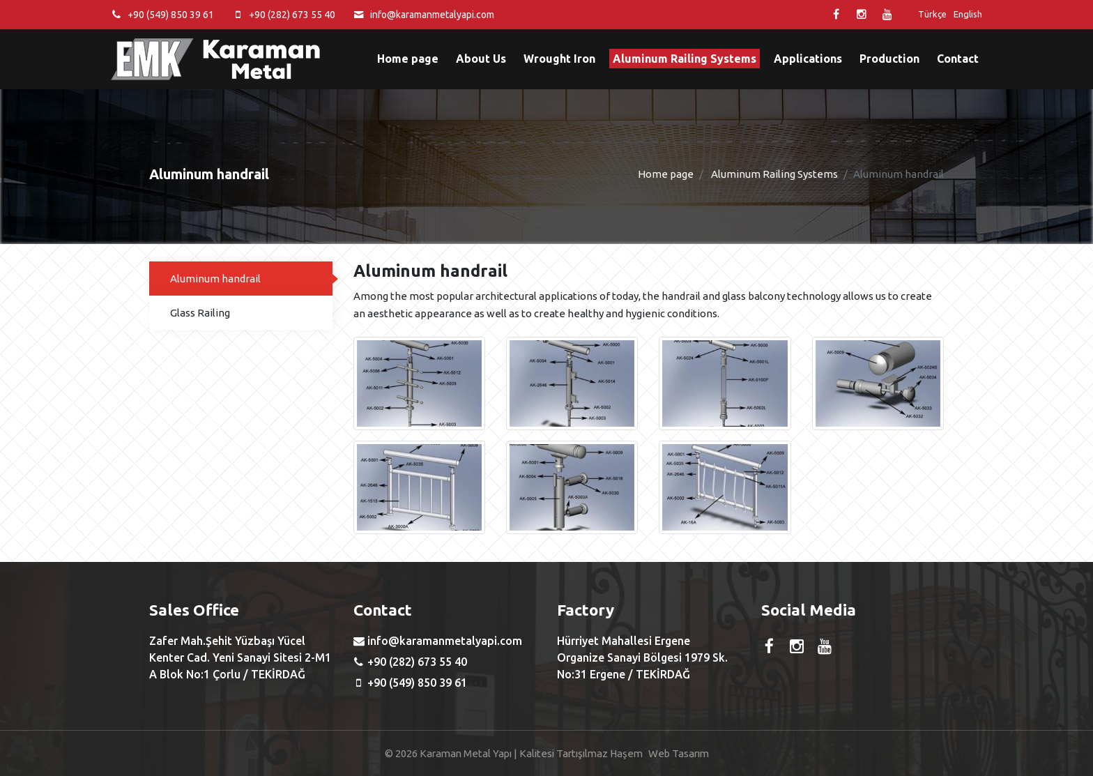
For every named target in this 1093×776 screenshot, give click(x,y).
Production (889, 58)
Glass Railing (200, 313)
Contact (958, 58)
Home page (407, 58)
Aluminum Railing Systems (684, 58)
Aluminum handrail (215, 278)
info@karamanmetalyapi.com (432, 14)
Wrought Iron (559, 58)
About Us (481, 58)
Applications (808, 58)
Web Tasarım (678, 753)
